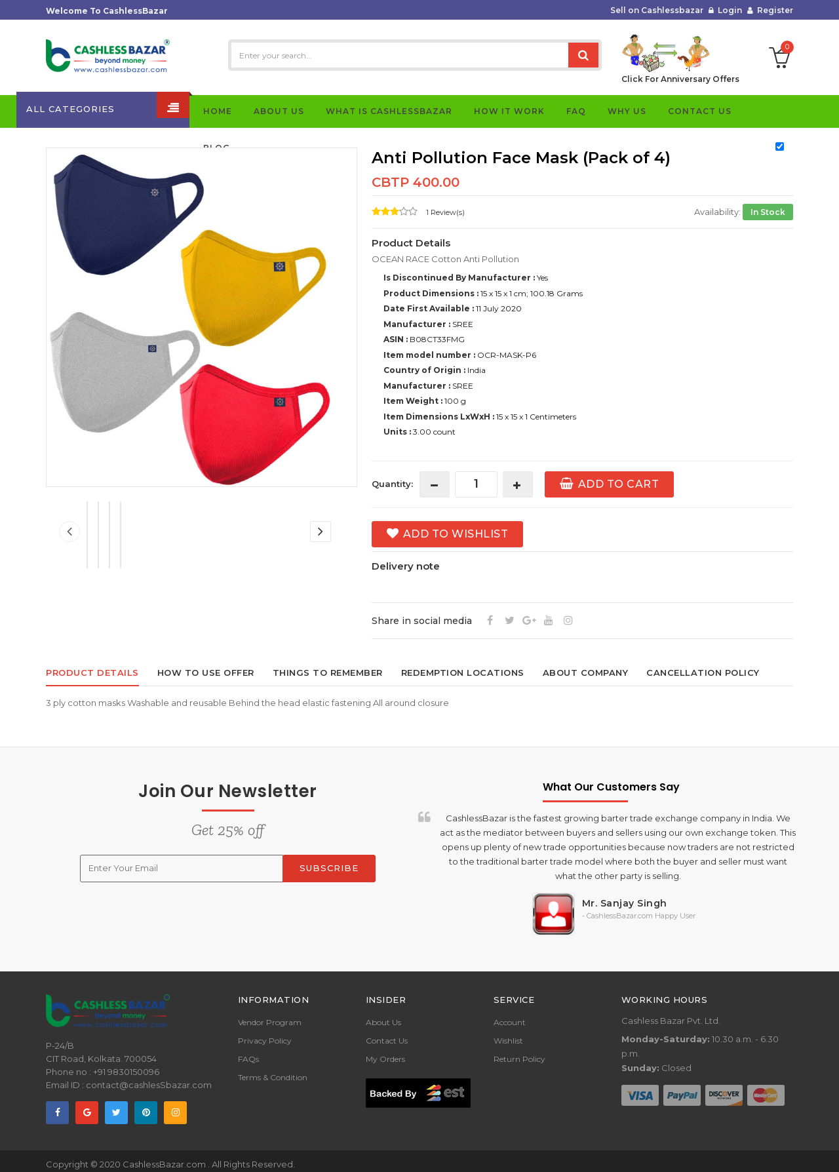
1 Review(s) (445, 212)
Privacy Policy (265, 1040)
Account (510, 1022)
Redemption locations (462, 672)
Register (770, 10)
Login (725, 10)
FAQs (248, 1059)
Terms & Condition (272, 1077)
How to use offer (205, 672)
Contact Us (387, 1040)
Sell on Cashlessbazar (656, 10)
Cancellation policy (703, 672)
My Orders (385, 1059)
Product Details (92, 672)
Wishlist (508, 1040)
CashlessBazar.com (165, 1164)
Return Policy (519, 1059)
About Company (586, 672)
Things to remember (328, 672)
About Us (383, 1022)
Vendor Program (270, 1022)
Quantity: (392, 484)
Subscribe (329, 868)
